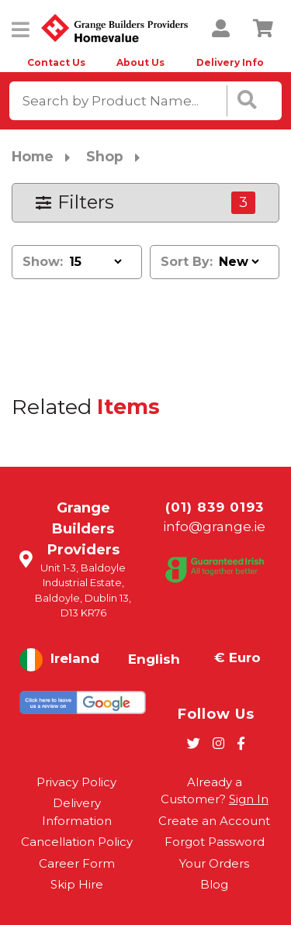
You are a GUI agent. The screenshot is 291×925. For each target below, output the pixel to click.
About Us (140, 62)
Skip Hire (76, 884)
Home (33, 156)
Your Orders (214, 863)
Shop (104, 156)
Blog (214, 884)
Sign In (248, 799)
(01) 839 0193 (214, 507)
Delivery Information (77, 812)
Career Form (77, 863)
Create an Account (214, 820)
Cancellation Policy (77, 841)
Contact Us (56, 62)
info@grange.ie (214, 526)
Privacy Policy (76, 782)
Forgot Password (215, 841)
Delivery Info (230, 62)
